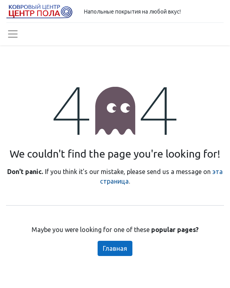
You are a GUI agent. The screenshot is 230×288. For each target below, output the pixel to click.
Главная (115, 248)
